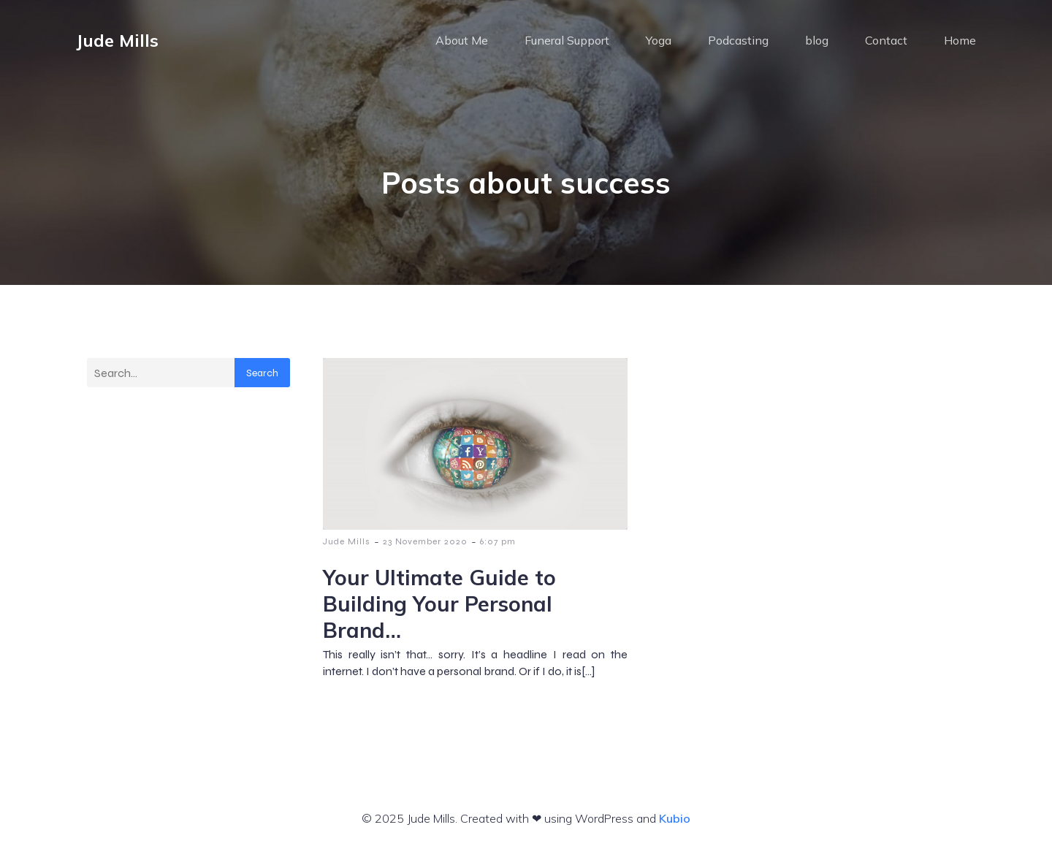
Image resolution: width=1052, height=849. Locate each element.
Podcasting (738, 40)
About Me (461, 40)
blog (816, 40)
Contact (886, 40)
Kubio (674, 818)
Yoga (658, 40)
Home (960, 40)
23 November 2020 (425, 541)
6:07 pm (498, 541)
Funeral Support (567, 40)
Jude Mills (346, 541)
